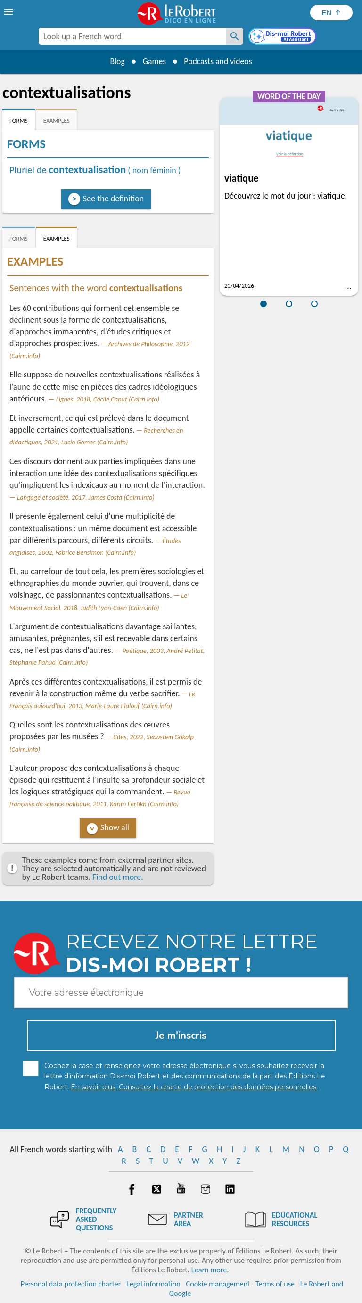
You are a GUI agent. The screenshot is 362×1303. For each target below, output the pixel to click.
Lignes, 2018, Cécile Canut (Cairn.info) (108, 399)
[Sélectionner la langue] (331, 12)
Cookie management (218, 1283)
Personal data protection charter (71, 1283)
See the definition (113, 198)
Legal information (153, 1283)
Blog (115, 61)
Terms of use (275, 1283)
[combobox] (132, 36)
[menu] (9, 12)
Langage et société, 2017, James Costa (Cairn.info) (85, 497)
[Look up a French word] (234, 36)
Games (153, 61)
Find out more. (117, 877)
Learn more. (210, 1269)
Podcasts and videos (219, 61)
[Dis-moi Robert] (283, 37)
